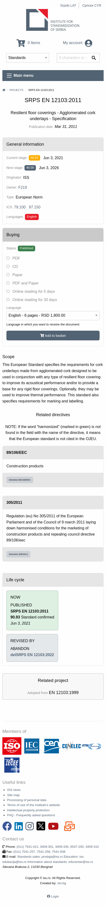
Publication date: (41, 127)
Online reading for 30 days (31, 300)
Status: (11, 248)
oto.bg (61, 883)
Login (55, 896)
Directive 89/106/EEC (20, 479)
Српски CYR (91, 5)
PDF (13, 258)
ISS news (13, 790)
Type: (10, 197)
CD (12, 267)
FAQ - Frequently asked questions (31, 815)
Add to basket (53, 336)
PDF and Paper (22, 283)
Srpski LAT (68, 5)
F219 (22, 187)
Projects (16, 90)
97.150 (34, 207)
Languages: (15, 217)
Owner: (11, 187)
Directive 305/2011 (18, 554)
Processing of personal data (26, 800)
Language (13, 308)
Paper (14, 275)
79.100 (20, 207)
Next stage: (14, 168)
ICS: (9, 207)
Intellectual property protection (28, 810)
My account (77, 43)
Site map (13, 795)
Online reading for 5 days (30, 291)
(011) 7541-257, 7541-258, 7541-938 (39, 851)
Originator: (14, 177)
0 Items (28, 43)
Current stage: (17, 158)
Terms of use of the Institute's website (33, 805)
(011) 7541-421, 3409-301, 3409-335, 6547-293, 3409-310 (58, 846)
